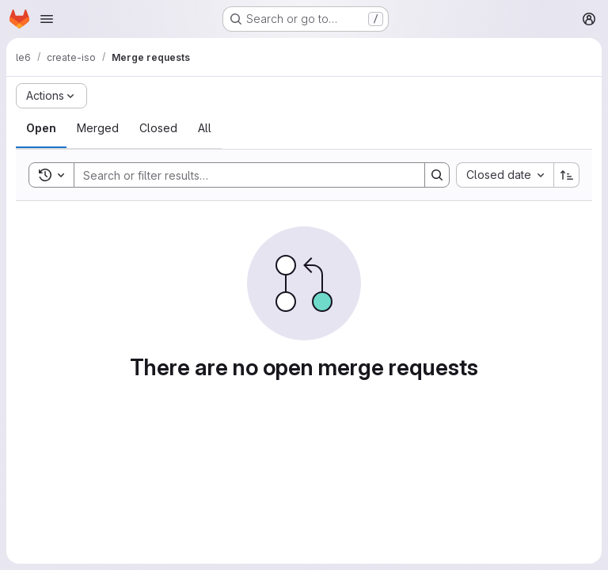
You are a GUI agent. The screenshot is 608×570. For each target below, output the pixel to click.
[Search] (241, 174)
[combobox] (504, 175)
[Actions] (51, 95)
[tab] (41, 128)
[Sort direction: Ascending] (567, 175)
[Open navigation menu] (46, 19)
